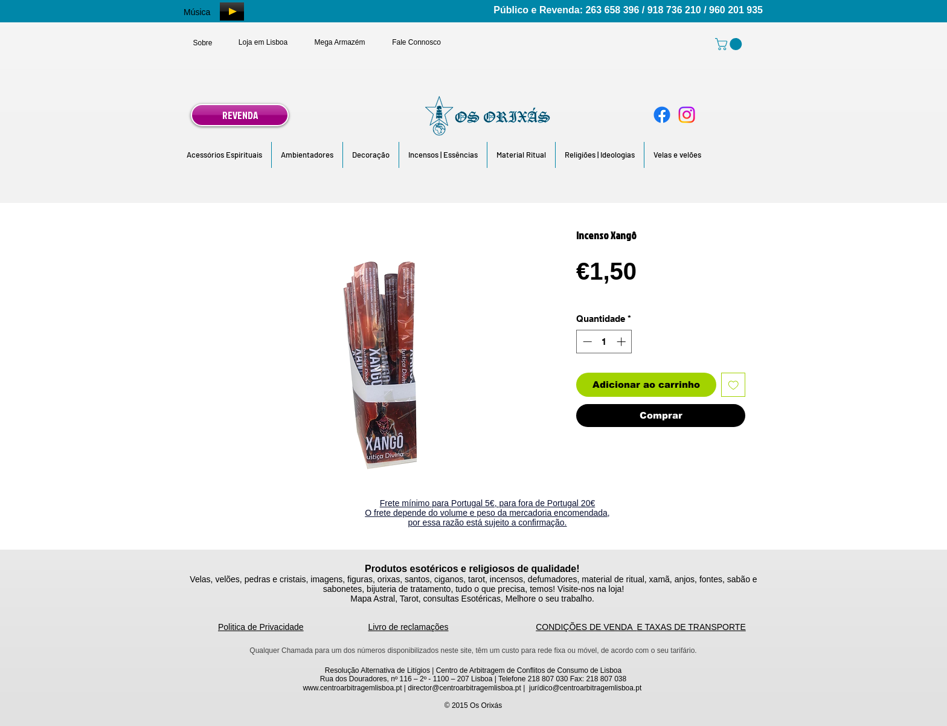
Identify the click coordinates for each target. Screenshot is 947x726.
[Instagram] (687, 115)
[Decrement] (586, 341)
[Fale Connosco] (416, 42)
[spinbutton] (604, 341)
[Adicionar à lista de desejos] (733, 385)
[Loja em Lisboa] (263, 42)
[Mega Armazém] (339, 42)
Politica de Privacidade (261, 627)
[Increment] (622, 341)
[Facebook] (662, 115)
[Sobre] (203, 43)
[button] (224, 155)
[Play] (232, 11)
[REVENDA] (240, 115)
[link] (730, 44)
